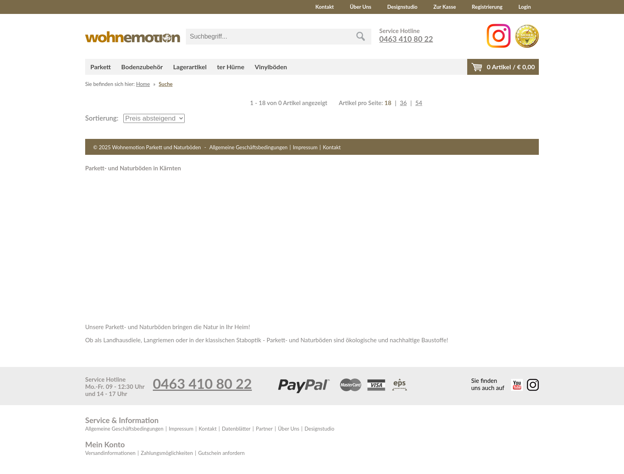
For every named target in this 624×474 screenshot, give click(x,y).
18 (387, 102)
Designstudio (402, 7)
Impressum (305, 147)
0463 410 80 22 (406, 38)
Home (143, 84)
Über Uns (360, 7)
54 (418, 102)
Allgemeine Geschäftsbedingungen (248, 147)
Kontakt (325, 7)
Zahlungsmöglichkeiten (167, 453)
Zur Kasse (444, 7)
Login (525, 7)
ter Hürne (230, 66)
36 (403, 102)
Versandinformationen (110, 453)
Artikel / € (511, 66)
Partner (264, 428)
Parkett (100, 66)
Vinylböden (271, 66)
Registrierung (487, 7)
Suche (166, 84)
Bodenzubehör (142, 66)
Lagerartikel (190, 66)
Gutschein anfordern (221, 453)
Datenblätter (236, 428)
